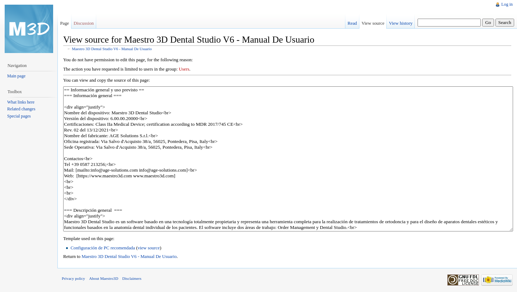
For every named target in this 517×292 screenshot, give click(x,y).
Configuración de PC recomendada (102, 247)
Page (64, 23)
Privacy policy (73, 278)
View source (373, 23)
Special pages (19, 116)
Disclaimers (131, 278)
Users (184, 69)
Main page (16, 75)
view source (148, 247)
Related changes (21, 108)
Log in (507, 4)
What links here (20, 102)
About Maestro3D (103, 278)
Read (352, 23)
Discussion (84, 23)
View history (401, 23)
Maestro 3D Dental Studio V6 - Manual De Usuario (112, 49)
